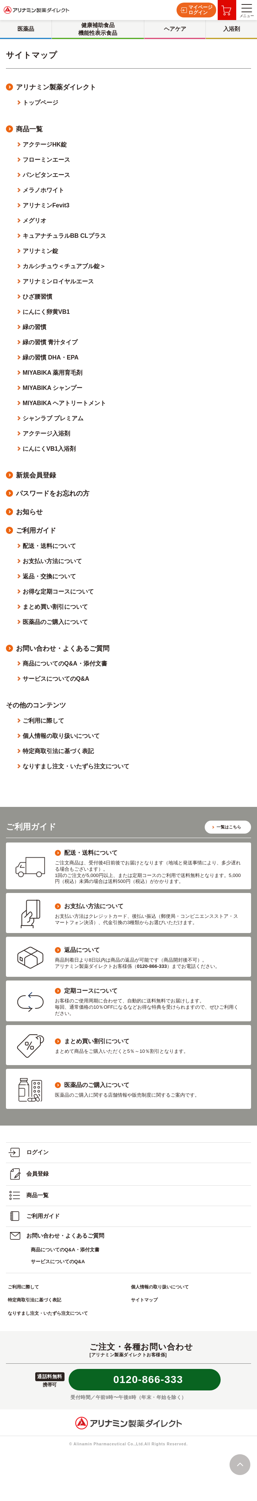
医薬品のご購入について (55, 622)
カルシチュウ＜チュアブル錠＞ (64, 266)
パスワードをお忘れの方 (52, 493)
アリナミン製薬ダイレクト (56, 87)
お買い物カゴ (226, 11)
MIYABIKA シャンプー (53, 388)
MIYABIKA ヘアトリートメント (64, 403)
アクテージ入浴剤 (46, 433)
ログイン (29, 1152)
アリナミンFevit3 (46, 205)
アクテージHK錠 (45, 144)
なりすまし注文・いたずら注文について (76, 766)
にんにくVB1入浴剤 (49, 449)
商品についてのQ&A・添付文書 (65, 663)
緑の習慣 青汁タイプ (50, 342)
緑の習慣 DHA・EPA (51, 357)
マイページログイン (196, 9)
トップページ (40, 102)
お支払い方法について (52, 561)
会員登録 (29, 1174)
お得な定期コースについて (58, 591)
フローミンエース (46, 160)
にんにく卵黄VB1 (46, 312)
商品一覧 (29, 129)
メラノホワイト (43, 190)
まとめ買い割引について (55, 607)
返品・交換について (49, 576)
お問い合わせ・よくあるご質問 (62, 648)
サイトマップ (144, 1300)
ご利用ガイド (36, 530)
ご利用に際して (43, 720)
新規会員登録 (36, 475)
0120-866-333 (148, 1379)
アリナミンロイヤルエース (58, 281)
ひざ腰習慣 (37, 296)
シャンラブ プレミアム (53, 418)
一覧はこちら (229, 827)
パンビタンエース (46, 175)
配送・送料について (49, 546)
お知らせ (29, 512)
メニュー (247, 11)
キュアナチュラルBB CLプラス (64, 236)
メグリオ (34, 220)
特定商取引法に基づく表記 (58, 751)
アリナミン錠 (40, 251)
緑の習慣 (34, 327)
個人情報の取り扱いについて (61, 736)
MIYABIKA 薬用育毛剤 (53, 372)
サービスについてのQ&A (56, 679)
